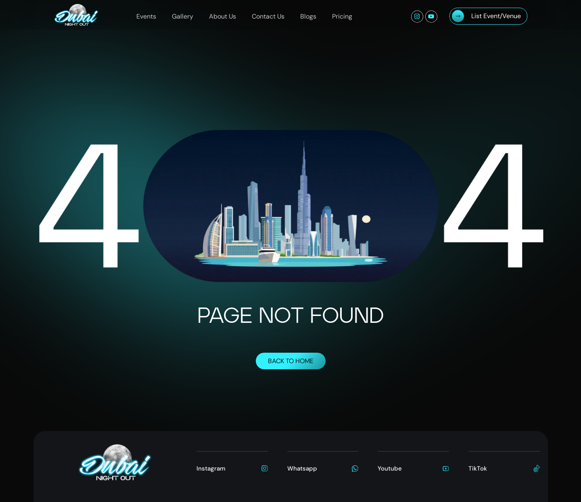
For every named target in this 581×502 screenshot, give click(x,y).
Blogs (308, 16)
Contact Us (268, 16)
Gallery (182, 16)
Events (146, 16)
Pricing (342, 16)
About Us (222, 16)
